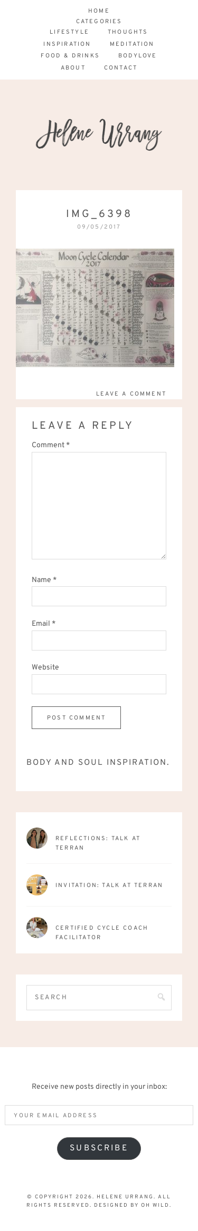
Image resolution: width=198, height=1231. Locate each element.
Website (45, 667)
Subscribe (99, 1148)
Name (44, 580)
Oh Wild (155, 1205)
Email (43, 623)
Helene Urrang (98, 153)
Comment (51, 445)
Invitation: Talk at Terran (109, 885)
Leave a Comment (131, 394)
